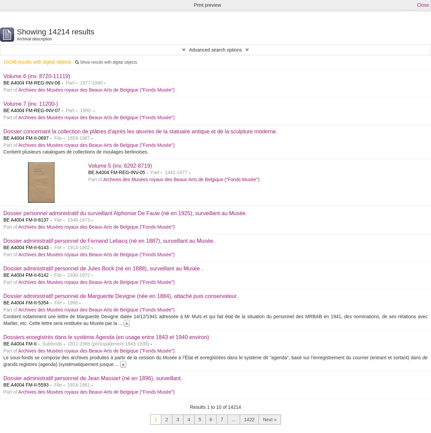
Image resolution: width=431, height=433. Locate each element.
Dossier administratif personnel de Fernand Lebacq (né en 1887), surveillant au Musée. (109, 241)
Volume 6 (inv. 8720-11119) (36, 76)
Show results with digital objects (106, 62)
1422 (249, 419)
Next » (269, 419)
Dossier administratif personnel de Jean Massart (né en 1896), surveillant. (92, 378)
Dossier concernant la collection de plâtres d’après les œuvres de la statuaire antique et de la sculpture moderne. (140, 131)
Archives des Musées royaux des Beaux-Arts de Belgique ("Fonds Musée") (96, 90)
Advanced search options (215, 50)
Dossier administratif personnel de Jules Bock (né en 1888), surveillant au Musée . (103, 268)
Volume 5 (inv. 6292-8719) (120, 166)
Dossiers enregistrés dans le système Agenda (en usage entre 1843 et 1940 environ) (106, 337)
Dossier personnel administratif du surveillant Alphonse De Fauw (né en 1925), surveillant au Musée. (125, 213)
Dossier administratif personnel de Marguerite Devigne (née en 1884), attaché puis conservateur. (120, 296)
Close (423, 5)
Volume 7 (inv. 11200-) (30, 104)
